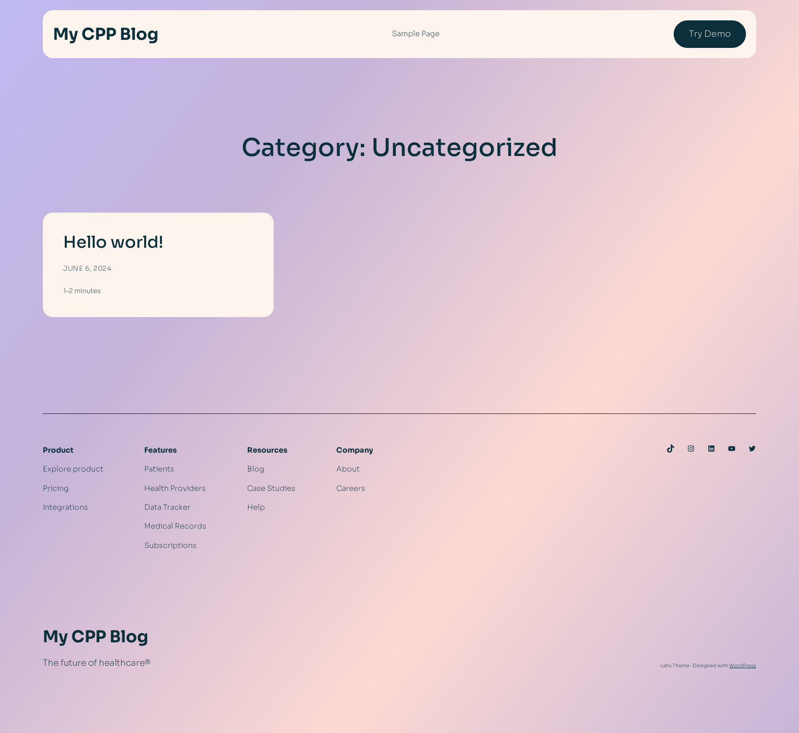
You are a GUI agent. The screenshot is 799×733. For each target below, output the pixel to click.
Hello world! (113, 242)
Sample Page (416, 33)
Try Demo (710, 34)
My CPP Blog (105, 34)
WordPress (742, 666)
